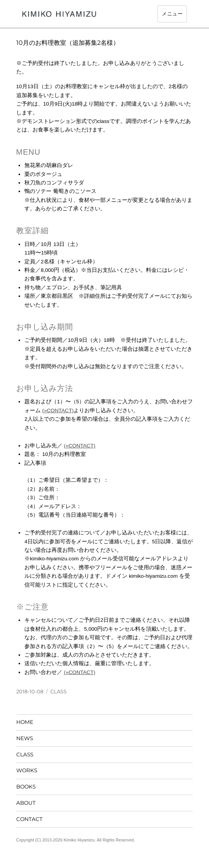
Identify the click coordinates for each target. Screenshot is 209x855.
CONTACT (29, 819)
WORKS (26, 770)
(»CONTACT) (58, 410)
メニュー (172, 14)
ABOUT (26, 803)
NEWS (24, 738)
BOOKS (26, 786)
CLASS (58, 691)
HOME (24, 722)
